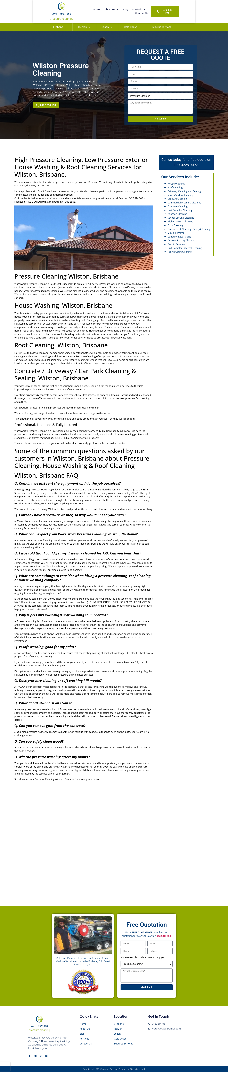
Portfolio (132, 11)
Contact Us (150, 11)
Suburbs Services (163, 27)
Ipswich (84, 27)
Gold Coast (132, 27)
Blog (119, 11)
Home (90, 11)
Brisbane (60, 27)
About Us (105, 11)
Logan (107, 27)
